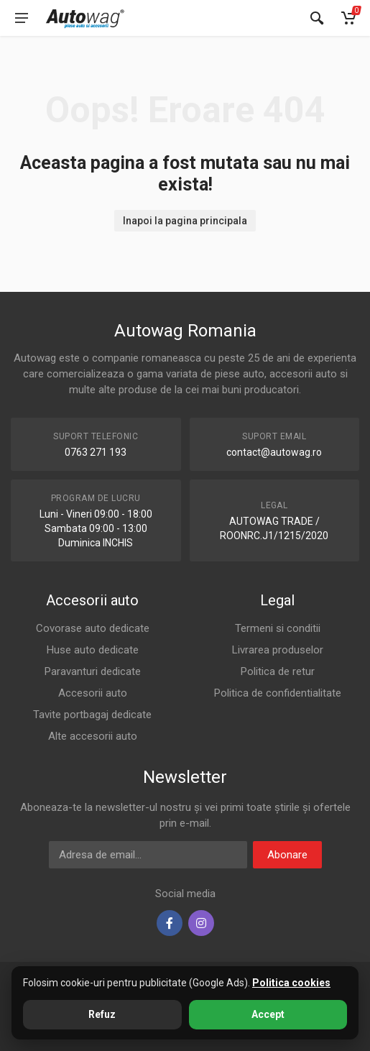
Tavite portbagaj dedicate (92, 714)
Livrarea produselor (277, 649)
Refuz (102, 1014)
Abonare (287, 854)
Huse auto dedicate (93, 649)
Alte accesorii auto (92, 736)
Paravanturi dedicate (93, 671)
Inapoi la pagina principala (185, 220)
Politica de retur (278, 671)
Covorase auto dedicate (92, 628)
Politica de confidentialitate (277, 693)
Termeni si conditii (277, 628)
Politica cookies (291, 982)
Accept (268, 1014)
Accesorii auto (92, 693)
